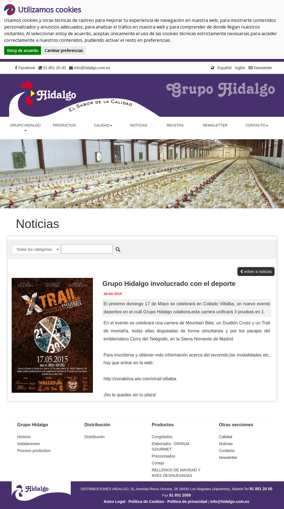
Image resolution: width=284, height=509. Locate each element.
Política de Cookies (146, 501)
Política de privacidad (187, 501)
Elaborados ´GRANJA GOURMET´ (170, 446)
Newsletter (260, 68)
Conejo (158, 463)
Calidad (225, 437)
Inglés (240, 68)
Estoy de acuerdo (22, 50)
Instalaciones (28, 443)
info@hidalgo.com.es (89, 68)
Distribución (95, 437)
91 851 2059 (180, 495)
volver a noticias (256, 271)
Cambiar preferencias (64, 50)
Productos (64, 125)
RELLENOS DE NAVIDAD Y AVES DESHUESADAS (176, 473)
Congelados (162, 437)
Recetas (175, 125)
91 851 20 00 (52, 68)
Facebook (25, 68)
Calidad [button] (103, 125)
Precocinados (163, 456)
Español (224, 68)
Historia (23, 437)
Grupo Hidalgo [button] (25, 127)
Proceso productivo (33, 450)
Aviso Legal (114, 501)
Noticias (138, 125)
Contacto (227, 450)
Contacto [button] (256, 125)
